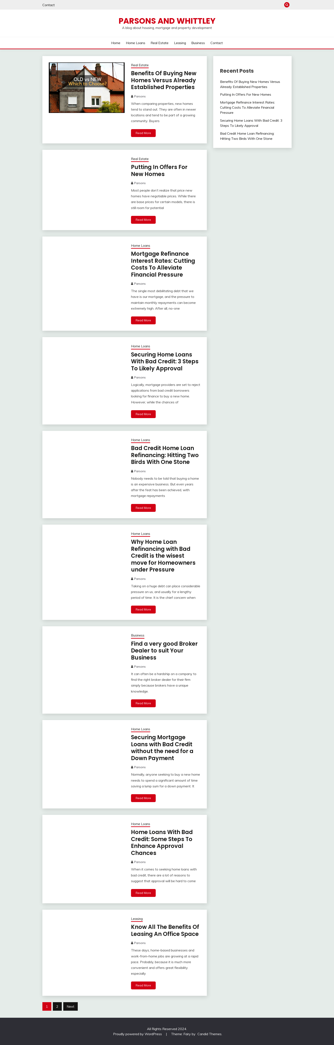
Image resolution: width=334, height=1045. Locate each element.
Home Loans (135, 43)
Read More (143, 133)
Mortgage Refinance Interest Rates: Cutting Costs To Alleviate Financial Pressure (163, 264)
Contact (48, 5)
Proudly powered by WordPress (138, 1034)
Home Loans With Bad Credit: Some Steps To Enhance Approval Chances (162, 842)
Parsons (140, 96)
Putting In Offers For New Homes (159, 170)
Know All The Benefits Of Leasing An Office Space (165, 930)
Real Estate (159, 43)
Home (115, 43)
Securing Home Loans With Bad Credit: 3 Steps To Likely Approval (165, 361)
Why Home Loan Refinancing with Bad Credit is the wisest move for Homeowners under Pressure (163, 555)
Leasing (180, 43)
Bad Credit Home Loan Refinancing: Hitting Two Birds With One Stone (165, 455)
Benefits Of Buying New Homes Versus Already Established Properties (163, 80)
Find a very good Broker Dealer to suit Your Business (164, 650)
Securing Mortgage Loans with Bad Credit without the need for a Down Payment (162, 747)
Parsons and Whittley (167, 20)
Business (198, 43)
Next (70, 1006)
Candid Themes (209, 1034)
